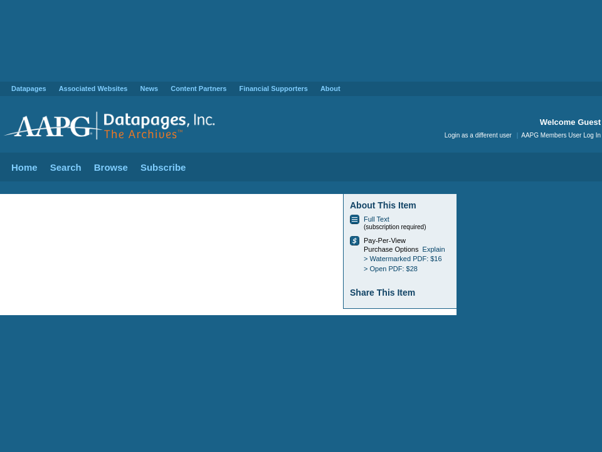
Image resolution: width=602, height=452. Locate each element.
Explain (434, 249)
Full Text (376, 219)
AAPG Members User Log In (561, 135)
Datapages (28, 88)
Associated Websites (93, 88)
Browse (111, 167)
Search (66, 167)
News (149, 88)
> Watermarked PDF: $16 (403, 258)
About (330, 88)
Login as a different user (478, 135)
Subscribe (163, 167)
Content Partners (198, 88)
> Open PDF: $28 (391, 268)
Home (24, 167)
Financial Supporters (273, 88)
